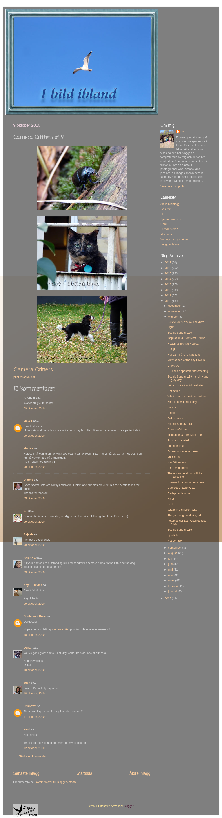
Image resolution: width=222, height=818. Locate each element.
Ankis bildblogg (170, 204)
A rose (171, 412)
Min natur (166, 234)
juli (170, 558)
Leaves (172, 407)
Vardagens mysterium (174, 239)
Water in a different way (182, 509)
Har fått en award (178, 462)
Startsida (84, 773)
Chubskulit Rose (35, 616)
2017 (168, 262)
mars (171, 580)
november (175, 311)
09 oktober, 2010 (34, 408)
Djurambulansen (170, 219)
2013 (168, 284)
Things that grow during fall (184, 515)
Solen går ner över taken (182, 451)
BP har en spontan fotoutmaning (187, 371)
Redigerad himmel (178, 493)
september (175, 547)
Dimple (28, 479)
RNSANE (30, 557)
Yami (27, 729)
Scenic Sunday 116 (179, 529)
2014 (168, 279)
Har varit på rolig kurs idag (183, 354)
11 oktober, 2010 (34, 716)
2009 (168, 598)
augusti (173, 553)
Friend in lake (175, 445)
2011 (168, 295)
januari (173, 591)
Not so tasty (174, 540)
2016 (168, 268)
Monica (28, 448)
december (175, 305)
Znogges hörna (170, 244)
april (171, 575)
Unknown (30, 706)
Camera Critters (177, 429)
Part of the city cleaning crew (185, 321)
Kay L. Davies (33, 585)
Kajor (170, 498)
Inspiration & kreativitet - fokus (186, 338)
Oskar (28, 647)
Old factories (175, 418)
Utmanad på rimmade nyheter (186, 482)
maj (171, 569)
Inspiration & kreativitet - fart (185, 434)
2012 (168, 290)
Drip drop (173, 365)
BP (25, 510)
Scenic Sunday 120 (179, 332)
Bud (169, 504)
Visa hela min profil (172, 186)
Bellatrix (165, 209)
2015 (168, 273)
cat (182, 131)
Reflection (173, 391)
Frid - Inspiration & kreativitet (185, 385)
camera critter (60, 629)
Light (170, 327)
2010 (168, 301)
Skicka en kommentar (32, 756)
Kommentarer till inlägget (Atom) (55, 782)
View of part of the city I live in (186, 360)
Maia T (28, 421)
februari (173, 586)
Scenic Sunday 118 (179, 423)
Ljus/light (173, 535)
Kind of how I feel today (182, 402)
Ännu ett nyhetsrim (179, 440)
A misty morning (177, 467)
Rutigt (171, 349)
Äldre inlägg (139, 773)
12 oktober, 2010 (34, 748)
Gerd (163, 224)
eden (27, 682)
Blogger (128, 806)
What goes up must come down (187, 396)
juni (170, 564)
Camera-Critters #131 (181, 487)
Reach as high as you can (183, 343)
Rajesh (28, 534)
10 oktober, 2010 (34, 634)
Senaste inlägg (26, 773)
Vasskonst (173, 456)
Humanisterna (169, 229)
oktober (173, 316)
